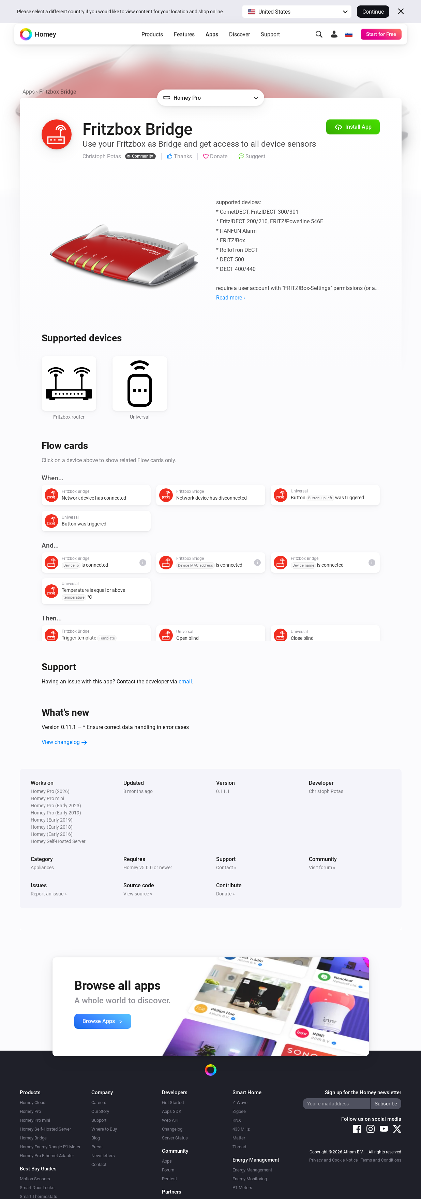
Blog (95, 1137)
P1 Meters (242, 1187)
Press (97, 1146)
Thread (239, 1146)
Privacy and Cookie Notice (333, 1160)
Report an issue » (49, 893)
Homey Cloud (32, 1102)
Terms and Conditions (381, 1160)
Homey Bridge (33, 1137)
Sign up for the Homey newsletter (363, 1092)
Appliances (42, 867)
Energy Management (252, 1169)
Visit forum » (322, 867)
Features (184, 44)
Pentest (169, 1178)
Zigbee (239, 1111)
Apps (212, 44)
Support (270, 44)
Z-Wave (239, 1102)
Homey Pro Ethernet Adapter (47, 1155)
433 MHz (241, 1129)
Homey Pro (30, 1111)
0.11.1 (223, 791)
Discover (239, 44)
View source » (137, 893)
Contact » (226, 867)
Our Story (100, 1111)
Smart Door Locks (37, 1187)
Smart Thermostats (38, 1196)
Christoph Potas (326, 791)
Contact (98, 1164)
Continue (373, 12)
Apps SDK (171, 1111)
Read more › (230, 297)
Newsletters (103, 1155)
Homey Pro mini (35, 1120)
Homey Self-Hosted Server (45, 1129)
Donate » (225, 893)
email (185, 681)
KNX (236, 1120)
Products (152, 44)
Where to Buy (104, 1129)
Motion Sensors (35, 1178)
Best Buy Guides (38, 1169)
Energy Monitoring (249, 1178)
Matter (238, 1137)
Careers (98, 1102)
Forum (168, 1169)
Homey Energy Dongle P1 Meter (50, 1146)
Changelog (172, 1129)
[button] (296, 11)
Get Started (173, 1102)
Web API (170, 1120)
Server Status (175, 1137)
